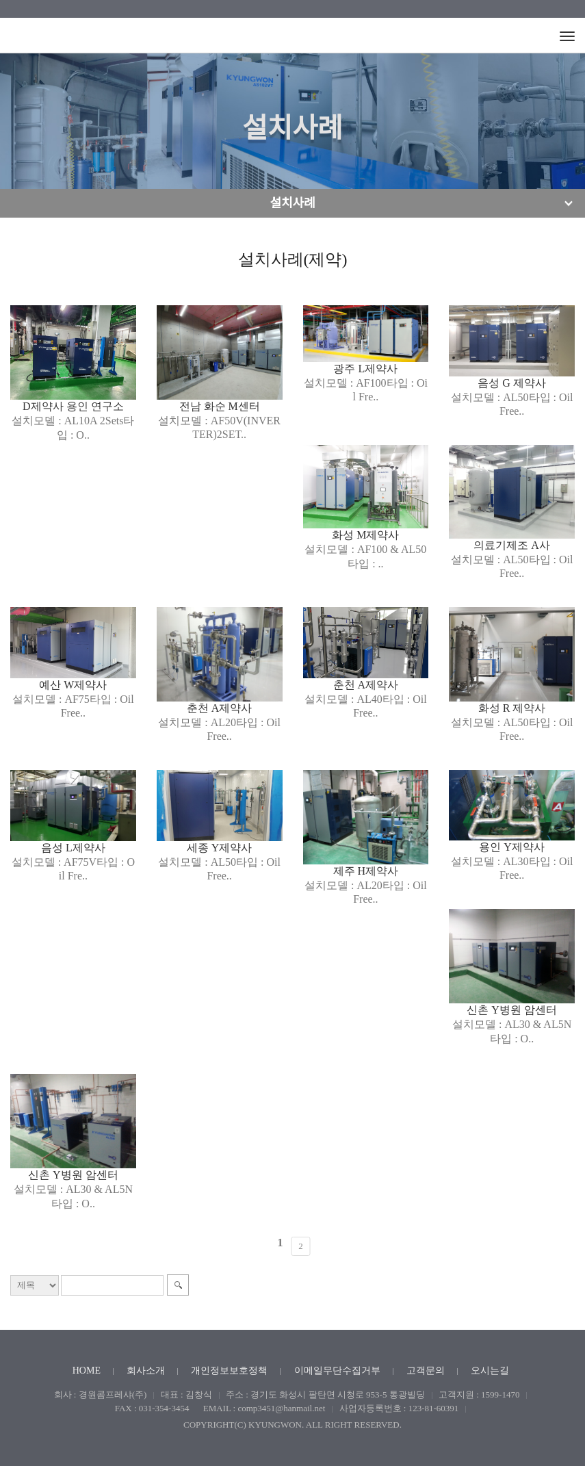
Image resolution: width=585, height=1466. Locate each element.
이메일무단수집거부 (337, 1370)
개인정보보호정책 (229, 1370)
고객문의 (425, 1370)
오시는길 (490, 1370)
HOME (87, 1370)
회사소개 (146, 1370)
